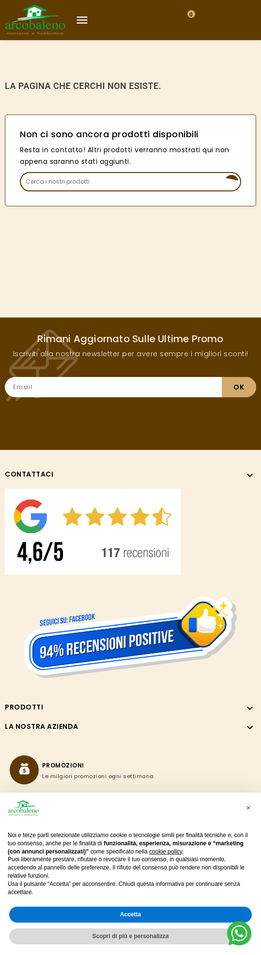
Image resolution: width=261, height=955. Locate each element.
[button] (248, 808)
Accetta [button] (130, 914)
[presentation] (182, 416)
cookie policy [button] (165, 851)
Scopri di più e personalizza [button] (130, 936)
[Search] (130, 181)
